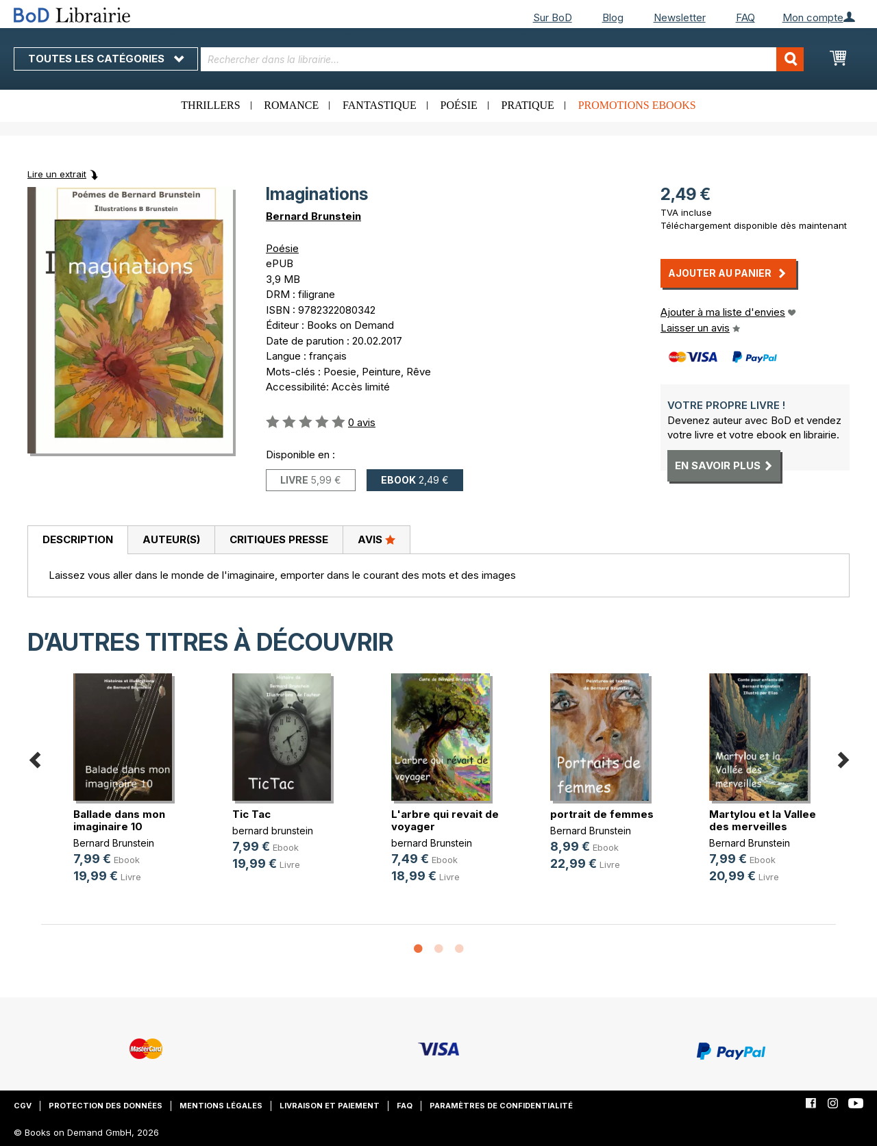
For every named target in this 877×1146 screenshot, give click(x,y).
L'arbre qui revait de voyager (445, 820)
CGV (23, 1105)
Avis (376, 539)
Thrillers (210, 105)
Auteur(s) (171, 539)
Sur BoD (552, 17)
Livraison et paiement (330, 1105)
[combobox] (502, 59)
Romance (291, 105)
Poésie (459, 105)
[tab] (77, 540)
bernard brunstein (272, 830)
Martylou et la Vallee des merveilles (762, 820)
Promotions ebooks (637, 105)
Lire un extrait (56, 174)
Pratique (528, 105)
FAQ (745, 17)
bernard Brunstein (431, 843)
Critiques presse (279, 539)
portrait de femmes (602, 814)
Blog (612, 17)
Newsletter (680, 17)
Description (77, 539)
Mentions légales (221, 1105)
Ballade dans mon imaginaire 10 (119, 820)
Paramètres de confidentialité (501, 1105)
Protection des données (105, 1105)
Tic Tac (251, 814)
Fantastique (380, 105)
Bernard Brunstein (313, 216)
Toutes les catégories (106, 58)
